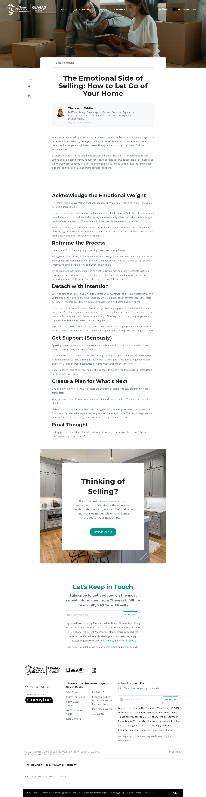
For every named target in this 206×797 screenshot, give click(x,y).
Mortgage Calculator (102, 708)
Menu (163, 9)
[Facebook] (26, 686)
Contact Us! (98, 692)
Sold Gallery (98, 713)
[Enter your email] (95, 615)
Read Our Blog (73, 718)
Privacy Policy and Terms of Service (118, 640)
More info (149, 793)
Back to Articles (65, 62)
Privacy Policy (174, 751)
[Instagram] (48, 686)
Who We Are (83, 9)
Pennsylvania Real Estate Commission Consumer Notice (102, 700)
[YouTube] (42, 686)
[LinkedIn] (37, 686)
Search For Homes (112, 9)
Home (63, 9)
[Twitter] (32, 686)
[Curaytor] (39, 702)
